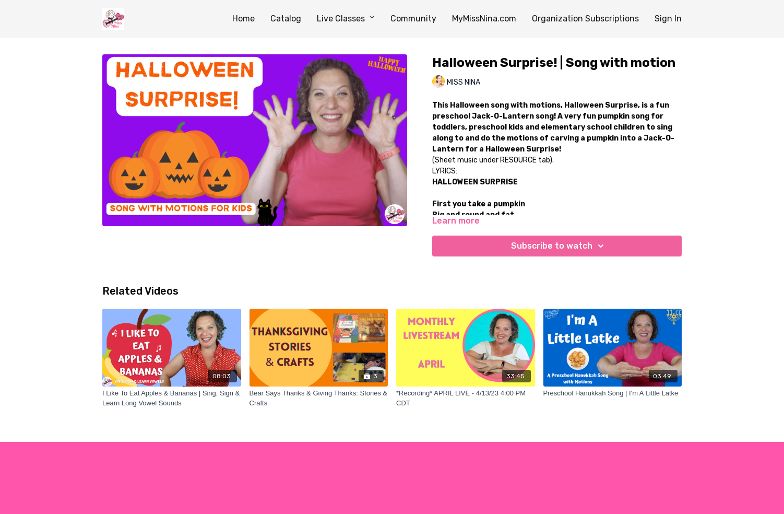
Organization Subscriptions (585, 19)
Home (243, 19)
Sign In (668, 19)
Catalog (285, 19)
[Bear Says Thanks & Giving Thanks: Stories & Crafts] (319, 398)
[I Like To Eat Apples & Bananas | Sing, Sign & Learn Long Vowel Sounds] (171, 398)
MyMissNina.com (484, 19)
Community (413, 19)
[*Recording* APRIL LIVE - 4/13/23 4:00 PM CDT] (465, 398)
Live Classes (346, 19)
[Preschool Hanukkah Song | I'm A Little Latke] (612, 393)
